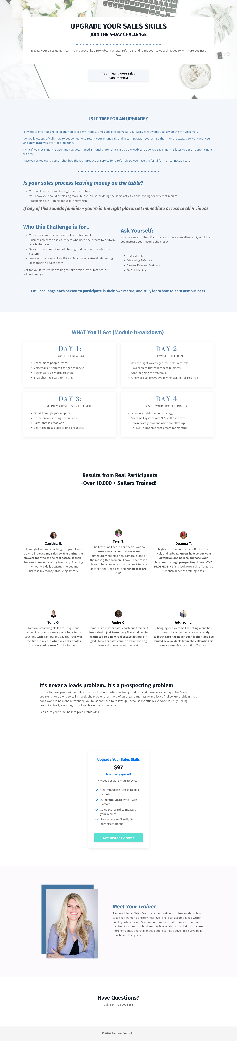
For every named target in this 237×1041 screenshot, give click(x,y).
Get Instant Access (118, 839)
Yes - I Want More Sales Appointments (118, 75)
